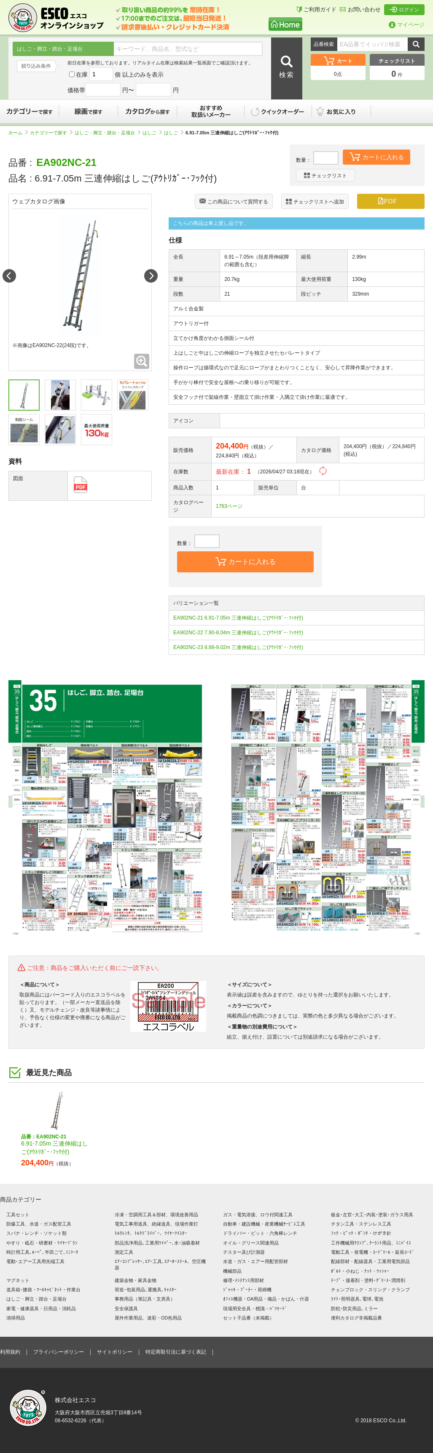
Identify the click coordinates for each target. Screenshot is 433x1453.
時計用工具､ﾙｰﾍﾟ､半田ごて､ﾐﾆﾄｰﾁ (42, 1252)
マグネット (18, 1280)
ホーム (18, 132)
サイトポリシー (114, 1352)
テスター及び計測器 (244, 1252)
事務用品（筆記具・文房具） (145, 1298)
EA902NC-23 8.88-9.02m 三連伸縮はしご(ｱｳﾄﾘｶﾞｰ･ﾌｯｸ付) (238, 647)
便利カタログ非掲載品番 (356, 1317)
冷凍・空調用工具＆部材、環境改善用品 (156, 1214)
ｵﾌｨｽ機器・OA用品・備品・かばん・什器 (266, 1298)
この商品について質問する (233, 202)
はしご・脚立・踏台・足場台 (107, 132)
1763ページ (229, 506)
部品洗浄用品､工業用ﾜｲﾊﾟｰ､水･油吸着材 (157, 1242)
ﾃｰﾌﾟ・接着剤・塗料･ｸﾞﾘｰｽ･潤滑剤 (368, 1280)
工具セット (18, 1214)
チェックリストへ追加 (315, 201)
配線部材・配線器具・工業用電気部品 (370, 1261)
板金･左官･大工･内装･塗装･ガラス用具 (372, 1214)
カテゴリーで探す (29, 111)
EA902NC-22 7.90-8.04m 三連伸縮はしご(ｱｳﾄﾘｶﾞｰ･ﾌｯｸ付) (238, 633)
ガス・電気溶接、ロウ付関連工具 (258, 1214)
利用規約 (10, 1352)
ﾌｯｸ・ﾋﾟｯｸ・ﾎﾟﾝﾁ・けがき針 (361, 1233)
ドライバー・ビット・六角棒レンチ (260, 1233)
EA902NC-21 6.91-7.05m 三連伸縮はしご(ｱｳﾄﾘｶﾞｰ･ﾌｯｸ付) (238, 618)
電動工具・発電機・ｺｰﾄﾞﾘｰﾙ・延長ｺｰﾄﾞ (372, 1252)
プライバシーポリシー (58, 1352)
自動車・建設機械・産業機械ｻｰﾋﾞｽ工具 (264, 1223)
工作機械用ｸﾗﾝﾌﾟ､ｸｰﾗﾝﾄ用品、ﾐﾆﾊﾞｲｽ (371, 1242)
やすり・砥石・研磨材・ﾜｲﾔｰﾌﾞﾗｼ (42, 1242)
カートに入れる (377, 156)
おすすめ (211, 111)
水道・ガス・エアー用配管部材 (255, 1261)
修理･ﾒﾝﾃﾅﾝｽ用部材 (243, 1280)
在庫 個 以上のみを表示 (116, 74)
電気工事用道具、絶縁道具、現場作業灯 (156, 1223)
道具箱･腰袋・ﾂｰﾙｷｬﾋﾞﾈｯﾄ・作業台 (43, 1289)
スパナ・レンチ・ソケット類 (36, 1233)
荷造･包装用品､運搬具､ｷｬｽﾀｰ (146, 1289)
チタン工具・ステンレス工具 (361, 1223)
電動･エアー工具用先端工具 (35, 1261)
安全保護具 (126, 1308)
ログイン (404, 9)
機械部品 (232, 1271)
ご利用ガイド (316, 9)
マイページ (407, 24)
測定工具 (124, 1252)
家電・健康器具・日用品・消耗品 (41, 1308)
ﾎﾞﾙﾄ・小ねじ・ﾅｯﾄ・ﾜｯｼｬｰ (360, 1271)
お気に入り (345, 111)
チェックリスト (325, 175)
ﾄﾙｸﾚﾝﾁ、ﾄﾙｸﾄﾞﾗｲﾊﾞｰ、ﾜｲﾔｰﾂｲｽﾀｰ (151, 1233)
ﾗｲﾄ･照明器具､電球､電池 (357, 1298)
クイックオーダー (278, 111)
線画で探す (88, 111)
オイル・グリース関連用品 (251, 1242)
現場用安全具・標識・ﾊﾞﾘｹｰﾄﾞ (255, 1308)
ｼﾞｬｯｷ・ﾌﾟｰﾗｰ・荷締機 (247, 1289)
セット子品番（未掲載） (248, 1317)
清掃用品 (15, 1317)
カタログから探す (147, 111)
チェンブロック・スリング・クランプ (370, 1289)
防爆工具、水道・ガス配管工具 (38, 1223)
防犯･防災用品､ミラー (354, 1308)
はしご (152, 132)
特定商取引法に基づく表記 (175, 1352)
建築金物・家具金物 (135, 1280)
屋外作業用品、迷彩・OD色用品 (148, 1317)
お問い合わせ (360, 9)
